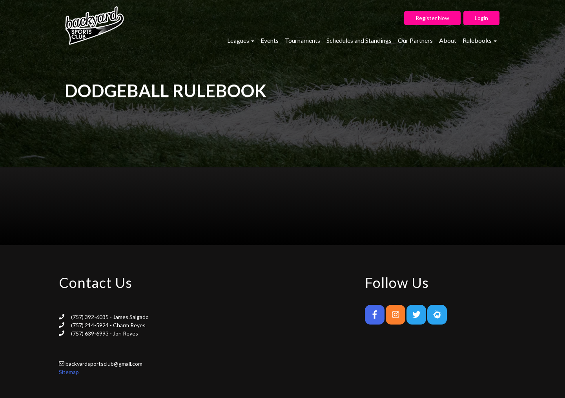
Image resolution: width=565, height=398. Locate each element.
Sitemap (69, 372)
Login (481, 18)
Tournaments (302, 40)
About (447, 40)
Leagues (240, 40)
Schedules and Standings (359, 40)
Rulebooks (480, 40)
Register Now (432, 18)
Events (270, 40)
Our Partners (415, 40)
